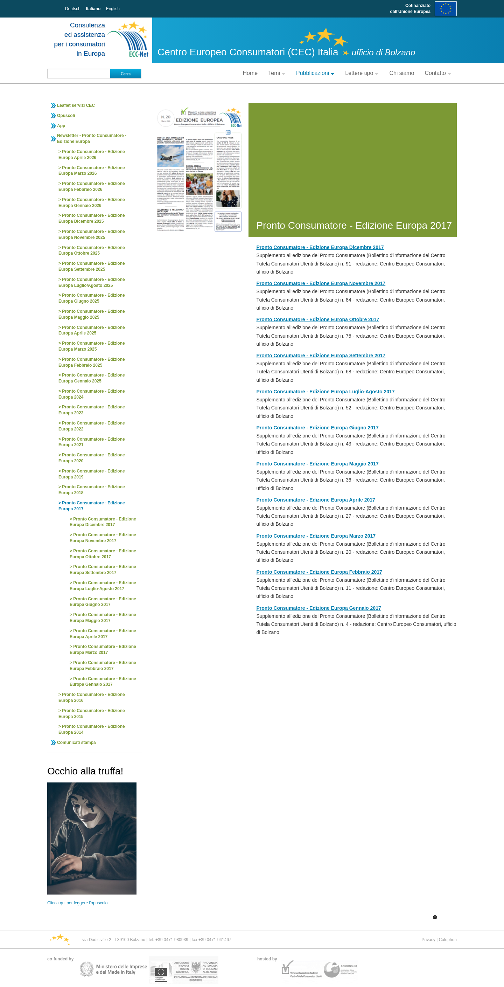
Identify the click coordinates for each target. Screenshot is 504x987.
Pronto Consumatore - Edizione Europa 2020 (91, 458)
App (61, 125)
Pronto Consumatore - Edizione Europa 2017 (91, 506)
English (113, 8)
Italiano (93, 8)
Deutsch (72, 8)
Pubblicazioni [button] (315, 73)
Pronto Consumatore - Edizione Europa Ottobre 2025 (91, 250)
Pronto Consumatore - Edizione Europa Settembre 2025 (91, 266)
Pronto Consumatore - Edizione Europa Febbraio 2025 (91, 362)
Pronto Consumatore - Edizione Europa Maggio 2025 (91, 314)
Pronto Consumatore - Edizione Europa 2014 (91, 729)
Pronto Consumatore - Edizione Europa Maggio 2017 (103, 617)
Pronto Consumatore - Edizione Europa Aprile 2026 (91, 154)
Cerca (126, 73)
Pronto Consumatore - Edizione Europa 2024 (91, 394)
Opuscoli (66, 115)
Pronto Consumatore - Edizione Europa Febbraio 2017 (103, 665)
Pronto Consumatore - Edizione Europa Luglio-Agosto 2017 (103, 585)
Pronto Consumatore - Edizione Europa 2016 (91, 697)
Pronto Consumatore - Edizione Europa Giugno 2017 (103, 601)
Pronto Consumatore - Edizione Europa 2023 (91, 410)
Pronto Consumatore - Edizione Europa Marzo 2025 (91, 346)
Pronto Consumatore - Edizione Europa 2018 (91, 489)
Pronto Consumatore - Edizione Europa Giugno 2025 (91, 298)
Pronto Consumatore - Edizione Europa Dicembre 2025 (91, 218)
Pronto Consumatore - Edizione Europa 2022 (91, 426)
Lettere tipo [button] (362, 73)
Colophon (448, 939)
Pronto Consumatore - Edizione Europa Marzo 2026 (91, 170)
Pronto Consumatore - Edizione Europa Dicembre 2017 (103, 522)
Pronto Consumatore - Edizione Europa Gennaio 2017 (103, 681)
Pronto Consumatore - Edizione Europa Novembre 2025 (91, 234)
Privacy (428, 939)
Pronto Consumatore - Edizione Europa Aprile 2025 (91, 330)
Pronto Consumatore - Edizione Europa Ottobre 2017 (103, 553)
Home (250, 73)
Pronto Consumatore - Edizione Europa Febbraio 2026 (91, 186)
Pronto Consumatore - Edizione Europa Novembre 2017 (103, 537)
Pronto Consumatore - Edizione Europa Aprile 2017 (103, 633)
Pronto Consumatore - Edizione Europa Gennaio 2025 (91, 378)
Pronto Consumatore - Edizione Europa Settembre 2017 (103, 569)
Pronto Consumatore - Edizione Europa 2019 (91, 474)
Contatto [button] (438, 73)
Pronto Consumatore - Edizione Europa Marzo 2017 (103, 649)
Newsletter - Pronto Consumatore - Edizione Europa (91, 138)
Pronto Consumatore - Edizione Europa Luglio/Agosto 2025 (91, 282)
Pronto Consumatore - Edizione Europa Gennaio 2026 (91, 202)
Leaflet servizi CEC (76, 105)
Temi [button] (277, 73)
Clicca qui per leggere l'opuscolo (77, 902)
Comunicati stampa (76, 742)
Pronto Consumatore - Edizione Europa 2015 (91, 713)
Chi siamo (401, 73)
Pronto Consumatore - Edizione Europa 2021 (91, 442)
